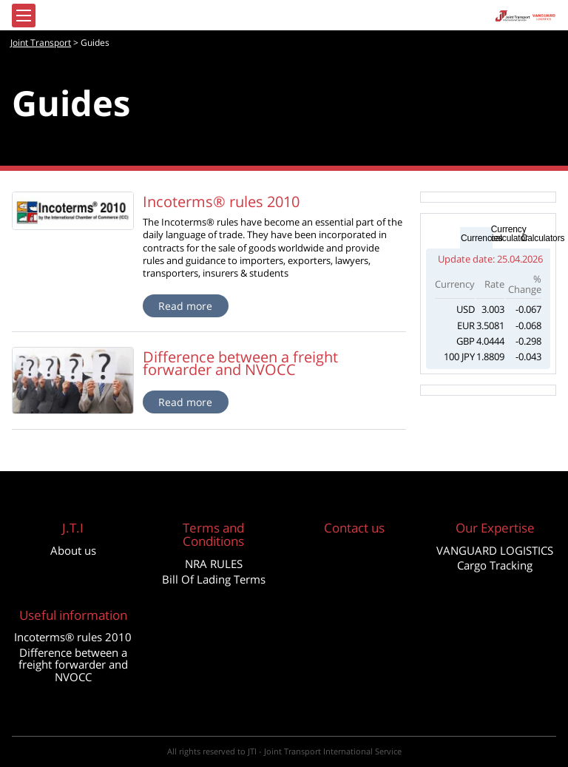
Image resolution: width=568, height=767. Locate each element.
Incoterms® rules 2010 (73, 636)
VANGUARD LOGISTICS (494, 550)
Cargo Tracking (494, 565)
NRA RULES (214, 563)
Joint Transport (40, 42)
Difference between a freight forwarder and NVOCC (73, 664)
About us (73, 550)
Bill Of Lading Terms (214, 579)
